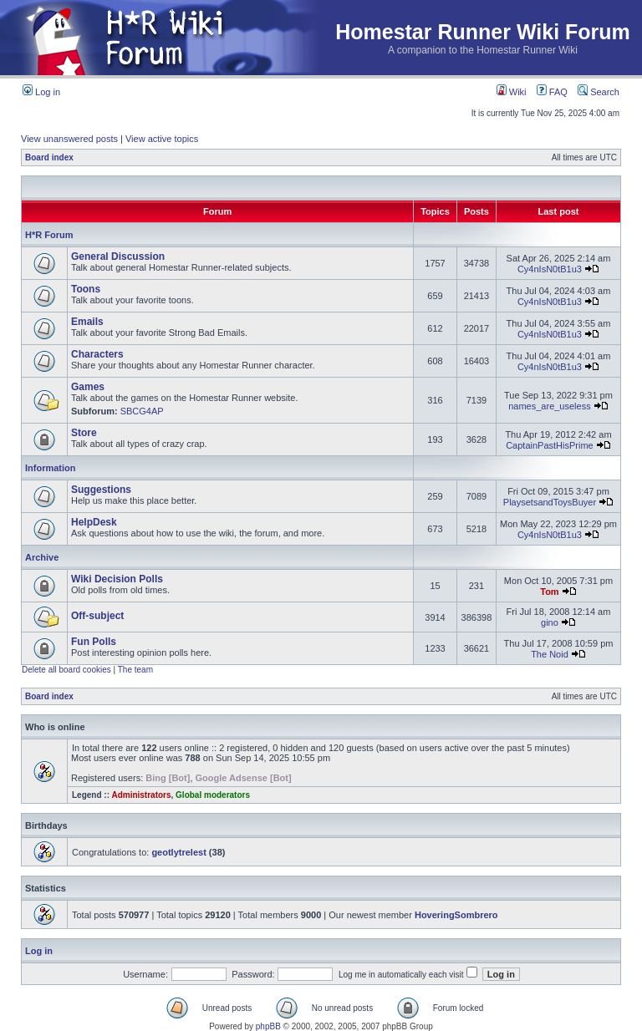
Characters (97, 354)
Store (84, 433)
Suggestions (101, 489)
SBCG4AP (142, 411)
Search (598, 92)
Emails (87, 322)
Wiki (512, 92)
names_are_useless (549, 406)
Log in (41, 92)
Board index (49, 157)
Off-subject (97, 616)
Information (50, 468)
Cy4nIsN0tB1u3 (549, 269)
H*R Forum (49, 235)
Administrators (141, 795)
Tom (549, 592)
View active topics (161, 139)
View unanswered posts (69, 139)
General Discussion (118, 256)
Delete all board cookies (66, 669)
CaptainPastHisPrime (550, 445)
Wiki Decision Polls (117, 579)
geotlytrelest (178, 852)
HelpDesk (94, 522)
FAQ (552, 92)
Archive (42, 557)
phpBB (268, 1026)
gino (549, 622)
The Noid (549, 654)
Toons (85, 289)
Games (87, 387)
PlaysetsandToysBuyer (549, 502)
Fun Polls (93, 642)
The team (135, 669)
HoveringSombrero (456, 915)
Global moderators (213, 795)
